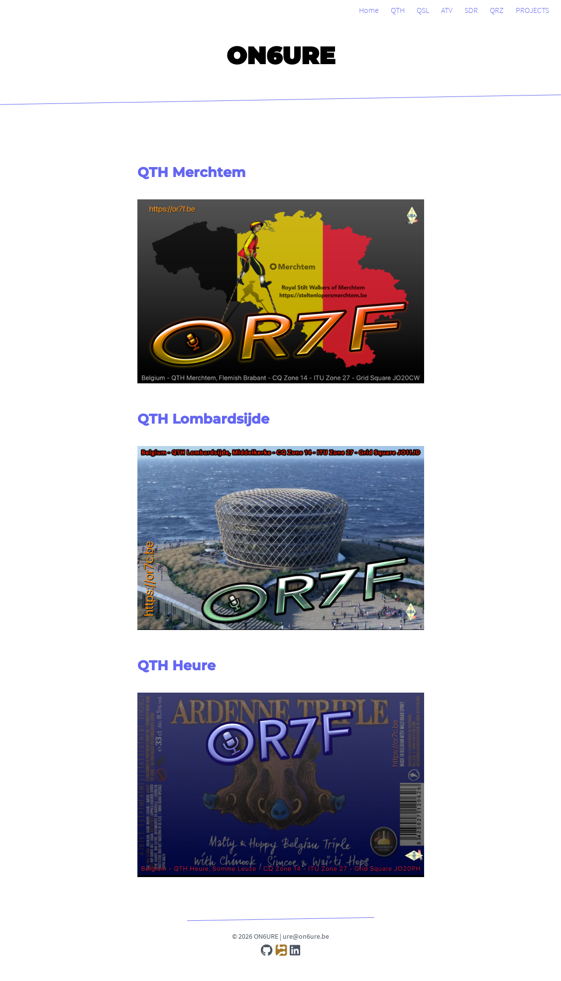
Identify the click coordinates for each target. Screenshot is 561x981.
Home (369, 10)
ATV (446, 10)
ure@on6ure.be (306, 936)
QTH (398, 10)
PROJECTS (532, 10)
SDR (471, 10)
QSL (423, 10)
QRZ (497, 10)
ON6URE (280, 55)
